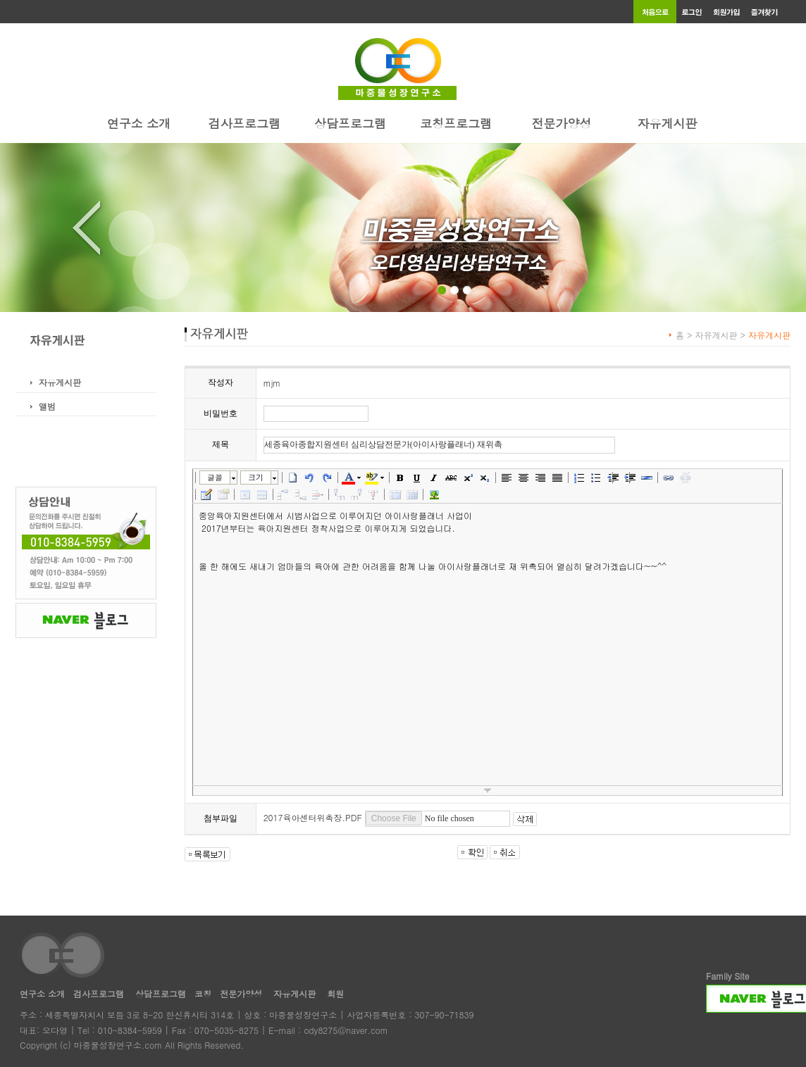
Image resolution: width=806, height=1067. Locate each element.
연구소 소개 (139, 123)
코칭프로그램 (456, 123)
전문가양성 (562, 123)
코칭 (202, 993)
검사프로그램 (244, 123)
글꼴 (215, 477)
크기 (256, 477)
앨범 (47, 406)
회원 (335, 993)
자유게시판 (668, 123)
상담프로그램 (350, 123)
